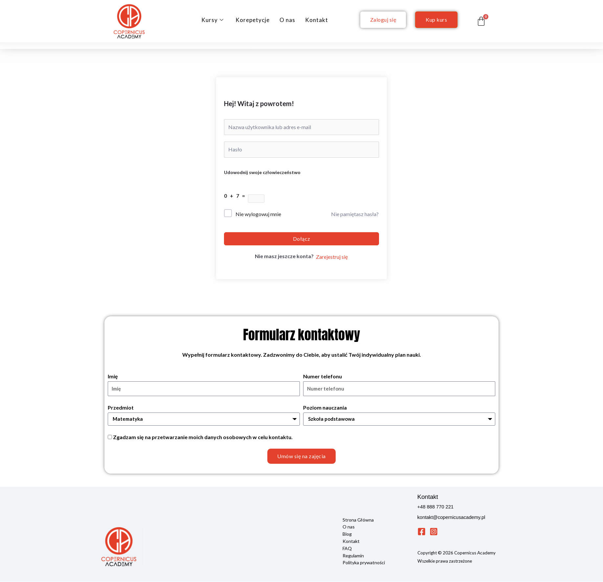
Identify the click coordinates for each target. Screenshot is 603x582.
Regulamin (353, 554)
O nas (287, 19)
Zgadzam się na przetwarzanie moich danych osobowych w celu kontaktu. (203, 438)
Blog (347, 534)
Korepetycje (252, 19)
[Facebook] (421, 532)
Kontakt (316, 19)
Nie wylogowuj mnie (258, 214)
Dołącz (301, 238)
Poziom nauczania (325, 407)
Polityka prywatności (364, 561)
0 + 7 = (236, 195)
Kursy (212, 19)
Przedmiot (121, 407)
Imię (113, 376)
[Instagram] (434, 532)
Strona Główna (358, 520)
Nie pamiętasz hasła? (355, 214)
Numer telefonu (322, 376)
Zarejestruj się (332, 257)
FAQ (347, 547)
